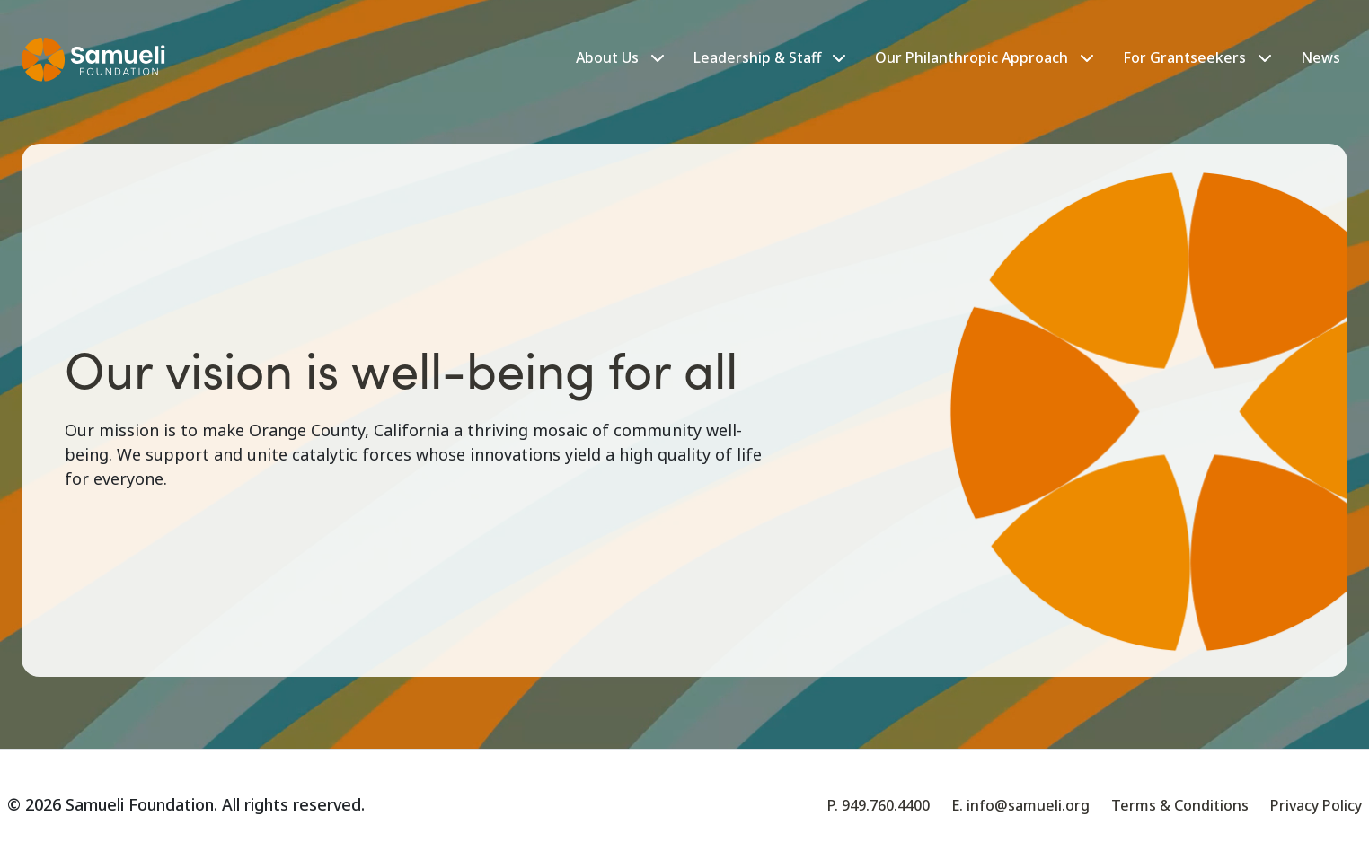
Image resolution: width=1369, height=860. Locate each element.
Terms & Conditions (1180, 805)
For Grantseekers (1184, 57)
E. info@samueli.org (1020, 805)
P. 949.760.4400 (878, 805)
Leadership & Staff (769, 57)
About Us (607, 57)
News (1320, 57)
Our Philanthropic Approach (971, 57)
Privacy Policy (1316, 805)
